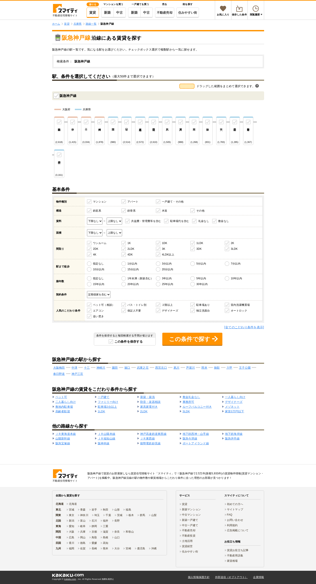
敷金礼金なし (191, 397)
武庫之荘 (143, 367)
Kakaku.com (70, 579)
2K (232, 243)
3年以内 (167, 278)
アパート (132, 201)
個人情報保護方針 (199, 577)
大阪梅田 (59, 367)
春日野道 (59, 374)
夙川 (177, 367)
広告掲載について (238, 530)
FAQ (230, 514)
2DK (95, 248)
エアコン (98, 310)
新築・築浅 (147, 397)
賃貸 (92, 12)
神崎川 (101, 367)
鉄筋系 (97, 210)
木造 (164, 210)
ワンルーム (99, 243)
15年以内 (98, 284)
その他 (200, 210)
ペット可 (61, 397)
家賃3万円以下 (234, 411)
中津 (75, 367)
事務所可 (188, 402)
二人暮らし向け (65, 402)
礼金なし (203, 221)
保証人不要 (134, 310)
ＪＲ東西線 (147, 438)
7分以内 (235, 263)
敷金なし (223, 221)
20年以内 (133, 284)
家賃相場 (232, 560)
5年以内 (201, 278)
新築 (107, 12)
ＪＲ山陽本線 (106, 434)
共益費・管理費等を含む (146, 221)
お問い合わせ (235, 520)
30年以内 (202, 284)
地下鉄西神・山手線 (196, 434)
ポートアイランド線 (196, 443)
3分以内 (167, 263)
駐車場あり (203, 304)
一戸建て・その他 (173, 201)
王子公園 (245, 367)
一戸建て (104, 397)
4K (94, 254)
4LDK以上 (168, 254)
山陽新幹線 (62, 438)
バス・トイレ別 (136, 304)
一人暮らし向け (235, 397)
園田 (115, 367)
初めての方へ (235, 504)
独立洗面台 (203, 310)
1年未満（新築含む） (140, 278)
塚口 (127, 367)
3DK (199, 248)
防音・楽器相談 (150, 402)
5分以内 (201, 263)
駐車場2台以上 (107, 406)
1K (129, 243)
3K (163, 248)
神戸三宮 (77, 374)
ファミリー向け (108, 402)
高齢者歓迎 (62, 411)
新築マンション (191, 509)
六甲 (230, 367)
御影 (217, 367)
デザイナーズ (170, 310)
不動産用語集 (235, 555)
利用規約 (232, 525)
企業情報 (258, 577)
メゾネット (232, 406)
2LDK (130, 248)
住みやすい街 (187, 12)
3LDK (234, 248)
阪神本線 (104, 443)
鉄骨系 (131, 210)
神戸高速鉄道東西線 (153, 434)
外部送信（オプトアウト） (231, 577)
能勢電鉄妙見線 (150, 443)
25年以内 (167, 284)
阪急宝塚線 (62, 443)
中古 (119, 12)
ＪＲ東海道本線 (65, 434)
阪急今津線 (190, 438)
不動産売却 (164, 12)
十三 (87, 367)
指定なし (98, 263)
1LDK (199, 243)
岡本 (204, 367)
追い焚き (98, 316)
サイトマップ (235, 509)
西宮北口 (161, 367)
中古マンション (191, 514)
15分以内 (133, 269)
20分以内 (167, 269)
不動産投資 (188, 535)
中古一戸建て (190, 525)
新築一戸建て (190, 520)
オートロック (239, 310)
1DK (164, 243)
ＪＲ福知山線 (106, 438)
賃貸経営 (187, 546)
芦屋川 (190, 367)
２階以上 (167, 304)
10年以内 (236, 278)
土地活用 (187, 541)
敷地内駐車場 (64, 406)
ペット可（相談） (104, 304)
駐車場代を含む (179, 221)
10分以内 (98, 269)
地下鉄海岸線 (234, 434)
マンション (99, 201)
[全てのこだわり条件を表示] (244, 327)
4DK (130, 254)
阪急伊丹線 (232, 438)
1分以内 (132, 263)
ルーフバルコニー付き (197, 406)
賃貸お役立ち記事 (238, 550)
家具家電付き (149, 406)
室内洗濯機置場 (240, 304)
